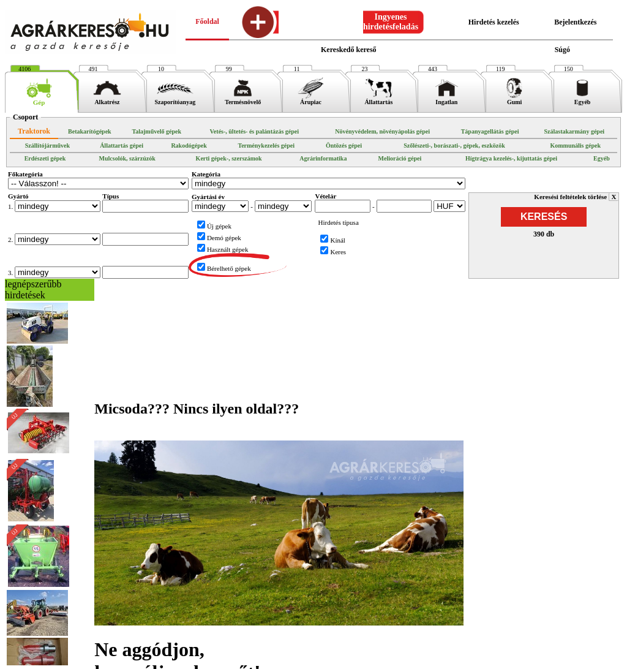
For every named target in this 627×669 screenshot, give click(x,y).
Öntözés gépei (344, 145)
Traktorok (34, 131)
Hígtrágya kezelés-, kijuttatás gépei (511, 158)
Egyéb (582, 99)
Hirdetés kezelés (493, 22)
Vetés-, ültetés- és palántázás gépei (254, 131)
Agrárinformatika (323, 158)
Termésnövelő (243, 99)
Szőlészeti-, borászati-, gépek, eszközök (454, 145)
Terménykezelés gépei (266, 145)
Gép (39, 99)
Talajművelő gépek (156, 131)
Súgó (562, 49)
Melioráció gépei (400, 158)
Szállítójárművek (47, 145)
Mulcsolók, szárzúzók (127, 158)
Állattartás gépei (121, 145)
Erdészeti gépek (45, 158)
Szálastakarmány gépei (574, 131)
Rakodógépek (188, 145)
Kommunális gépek (575, 145)
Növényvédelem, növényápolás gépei (382, 131)
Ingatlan (446, 99)
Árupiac (311, 99)
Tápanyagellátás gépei (490, 131)
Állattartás (378, 99)
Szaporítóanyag (174, 99)
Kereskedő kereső (349, 49)
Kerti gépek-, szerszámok (229, 158)
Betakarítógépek (89, 131)
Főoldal (207, 21)
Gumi (514, 99)
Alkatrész (107, 99)
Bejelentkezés (575, 22)
